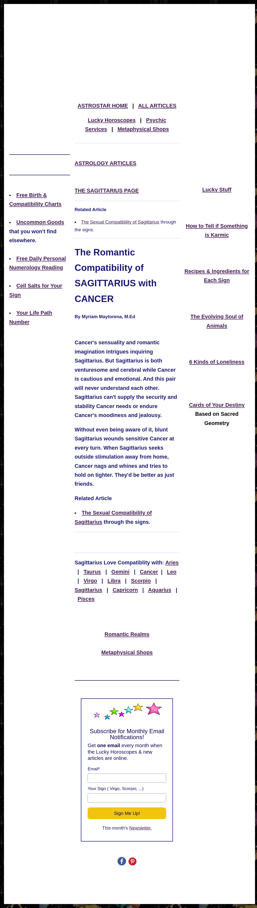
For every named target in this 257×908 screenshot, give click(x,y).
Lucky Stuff (217, 190)
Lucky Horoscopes (112, 120)
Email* (94, 769)
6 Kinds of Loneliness (216, 362)
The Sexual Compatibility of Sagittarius (120, 222)
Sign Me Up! (127, 813)
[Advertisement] (129, 41)
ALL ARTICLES (157, 106)
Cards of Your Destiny (217, 405)
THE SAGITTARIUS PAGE (107, 191)
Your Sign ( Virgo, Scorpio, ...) (115, 789)
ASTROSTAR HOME (103, 106)
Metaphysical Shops (143, 129)
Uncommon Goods (40, 222)
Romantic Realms (127, 634)
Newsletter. (140, 828)
